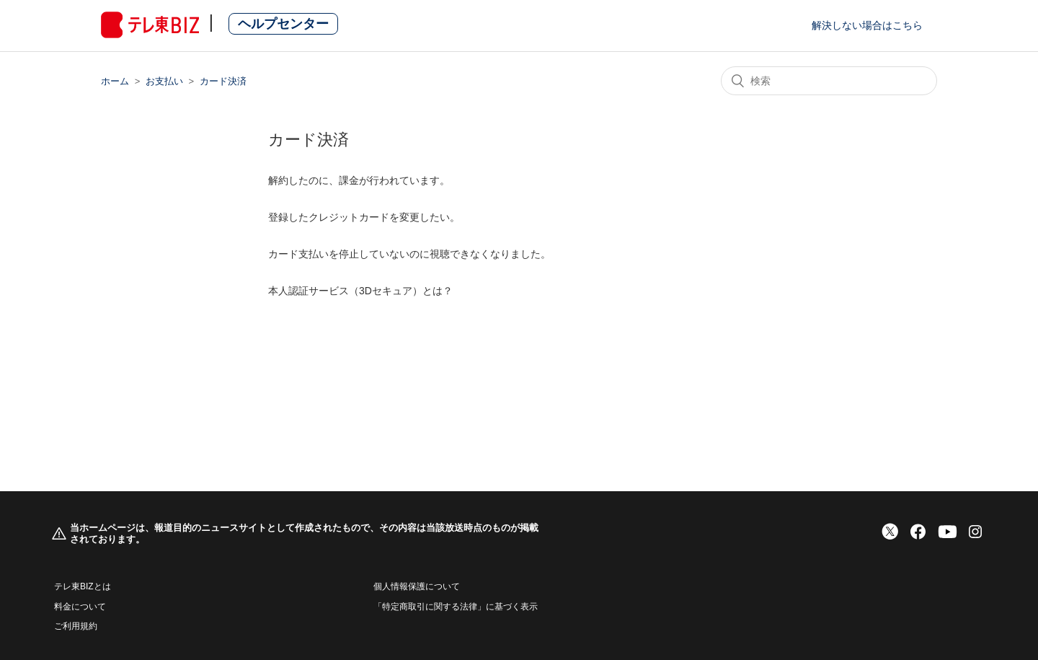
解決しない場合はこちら (867, 25)
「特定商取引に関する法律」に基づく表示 (455, 607)
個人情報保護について (416, 586)
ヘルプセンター (283, 24)
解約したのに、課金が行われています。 (359, 180)
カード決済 (223, 81)
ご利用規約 (75, 626)
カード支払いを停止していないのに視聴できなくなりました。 (409, 254)
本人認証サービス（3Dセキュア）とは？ (360, 290)
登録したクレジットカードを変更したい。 (364, 217)
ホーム (115, 81)
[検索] (829, 80)
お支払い (164, 81)
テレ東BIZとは (82, 586)
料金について (80, 607)
